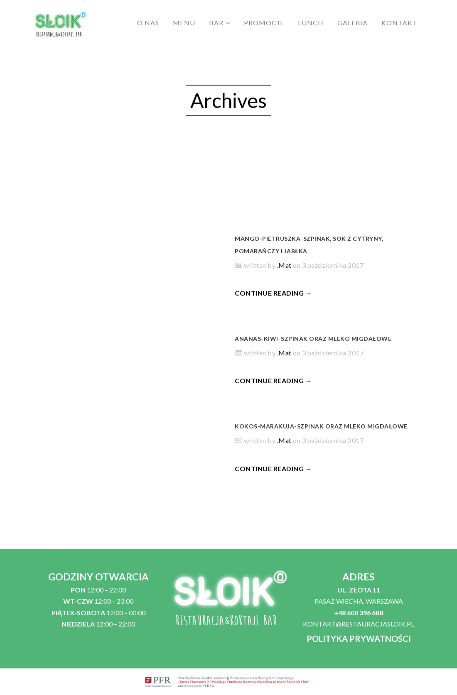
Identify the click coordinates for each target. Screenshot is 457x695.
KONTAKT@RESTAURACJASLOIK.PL (358, 624)
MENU (184, 23)
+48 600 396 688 (358, 613)
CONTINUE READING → (273, 293)
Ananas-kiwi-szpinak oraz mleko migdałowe (313, 338)
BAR (216, 23)
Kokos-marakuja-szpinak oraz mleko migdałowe (321, 426)
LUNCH (311, 23)
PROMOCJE (264, 23)
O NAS (148, 23)
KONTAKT (399, 23)
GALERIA (352, 23)
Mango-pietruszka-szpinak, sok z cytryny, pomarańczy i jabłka (309, 245)
